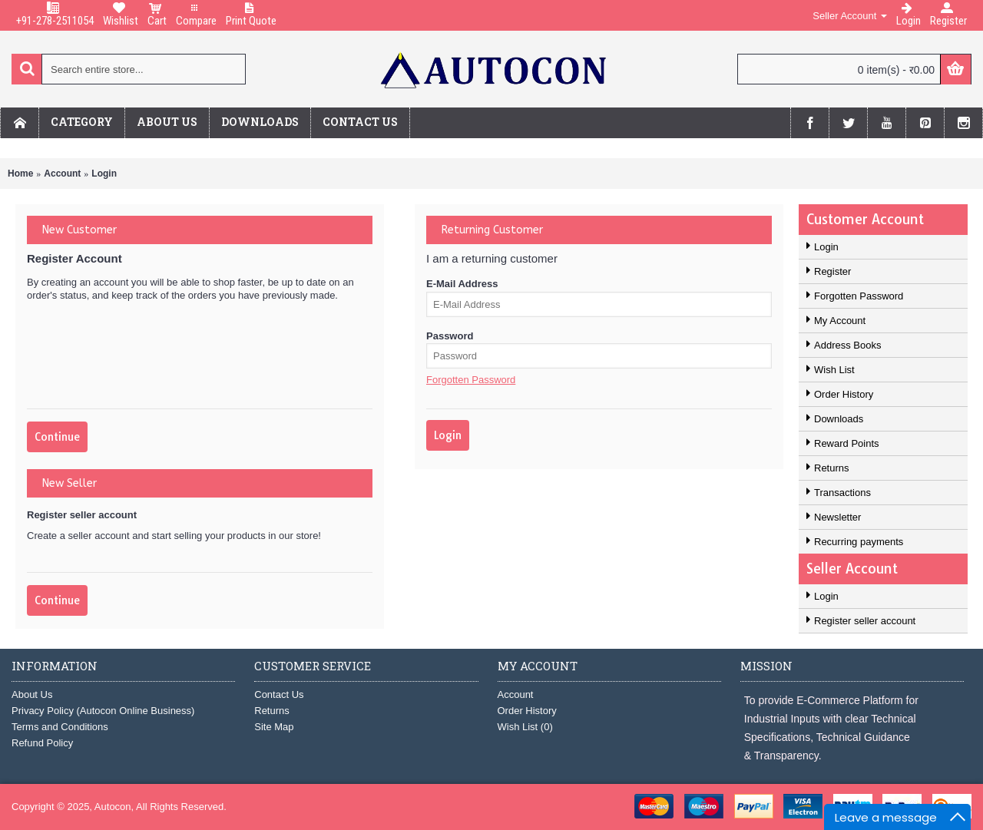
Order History (843, 394)
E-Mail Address (462, 283)
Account (62, 173)
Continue (57, 437)
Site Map (273, 726)
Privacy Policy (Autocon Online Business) (103, 710)
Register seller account (864, 621)
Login (104, 173)
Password (449, 336)
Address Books (847, 345)
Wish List (834, 369)
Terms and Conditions (60, 726)
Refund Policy (42, 743)
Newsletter (837, 517)
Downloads (838, 419)
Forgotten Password (858, 296)
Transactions (842, 492)
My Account (840, 320)
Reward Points (846, 443)
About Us (32, 694)
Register (832, 271)
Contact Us (278, 694)
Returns (831, 468)
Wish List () (525, 726)
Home (20, 173)
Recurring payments (858, 541)
